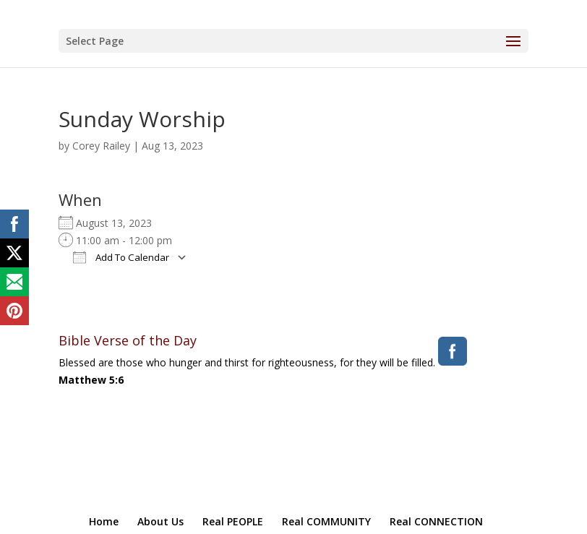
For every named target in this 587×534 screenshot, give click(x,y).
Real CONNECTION (436, 521)
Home (104, 521)
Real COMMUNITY (326, 521)
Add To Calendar (121, 257)
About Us (160, 521)
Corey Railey (101, 145)
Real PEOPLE (232, 521)
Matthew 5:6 (91, 380)
